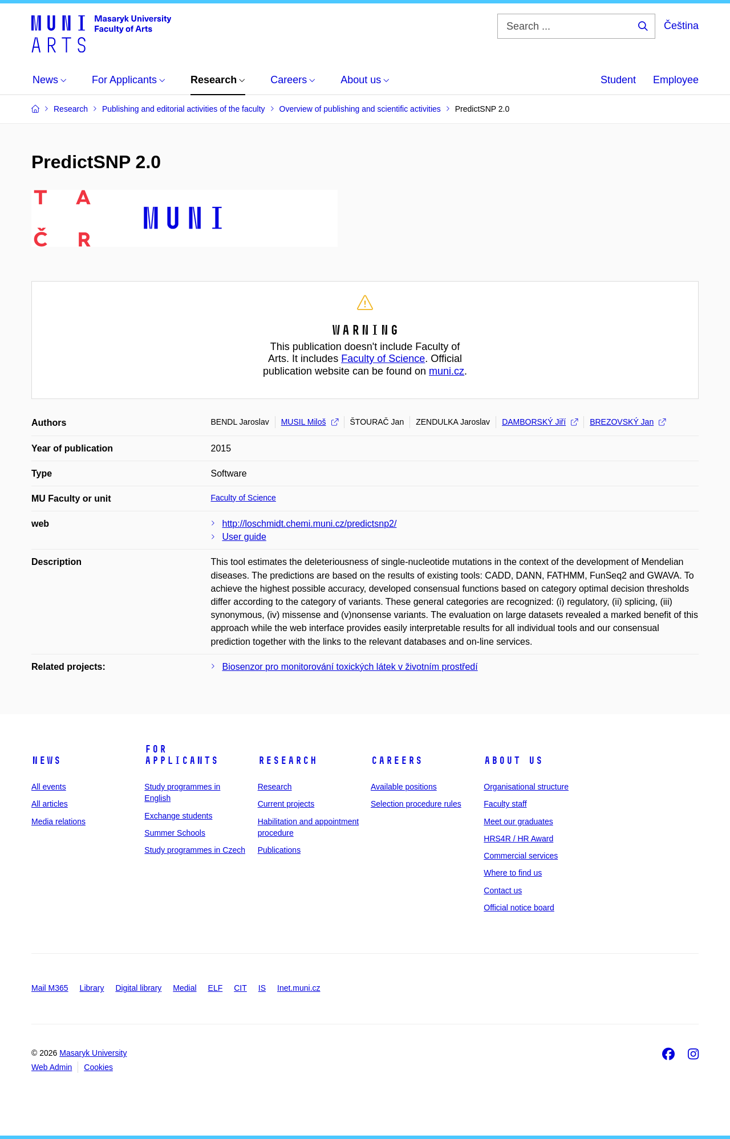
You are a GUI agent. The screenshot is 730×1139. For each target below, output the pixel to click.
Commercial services (521, 855)
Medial (184, 987)
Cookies (98, 1067)
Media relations (58, 821)
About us (513, 760)
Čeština (681, 25)
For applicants (181, 755)
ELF (215, 987)
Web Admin (51, 1067)
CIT (240, 987)
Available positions (404, 786)
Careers (397, 760)
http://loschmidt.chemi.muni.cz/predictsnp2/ (309, 523)
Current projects (286, 803)
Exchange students (178, 815)
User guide (244, 537)
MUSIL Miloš (309, 421)
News (46, 760)
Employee (676, 80)
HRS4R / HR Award (518, 838)
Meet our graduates (518, 821)
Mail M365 (49, 987)
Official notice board (519, 907)
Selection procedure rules (416, 803)
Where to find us (513, 872)
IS (262, 987)
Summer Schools (174, 832)
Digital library (138, 987)
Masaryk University (93, 1052)
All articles (49, 803)
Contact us (503, 890)
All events (48, 786)
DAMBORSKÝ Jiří (540, 421)
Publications (279, 850)
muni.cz (446, 371)
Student (618, 80)
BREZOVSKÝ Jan (628, 421)
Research (287, 760)
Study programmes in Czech (194, 850)
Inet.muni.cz (298, 987)
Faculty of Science (383, 358)
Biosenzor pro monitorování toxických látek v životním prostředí (350, 667)
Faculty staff (505, 803)
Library (92, 987)
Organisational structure (526, 786)
